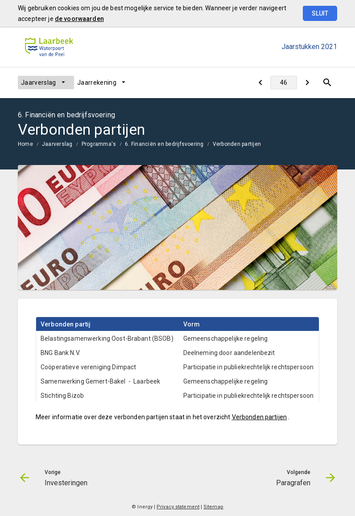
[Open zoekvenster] (327, 82)
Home (25, 144)
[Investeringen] (260, 82)
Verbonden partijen (237, 144)
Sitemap (213, 507)
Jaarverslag (38, 82)
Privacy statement (178, 507)
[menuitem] (46, 82)
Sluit (320, 13)
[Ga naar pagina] (283, 82)
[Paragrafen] (307, 82)
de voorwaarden (79, 18)
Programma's (99, 144)
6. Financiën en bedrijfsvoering (164, 144)
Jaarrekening (96, 82)
